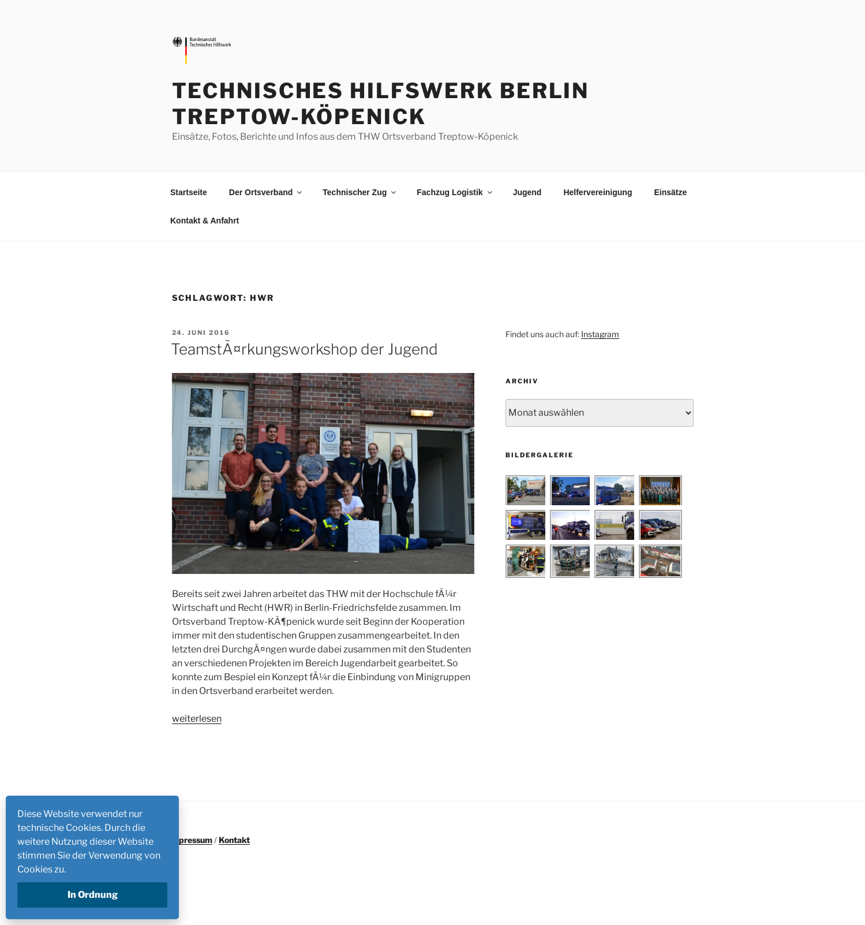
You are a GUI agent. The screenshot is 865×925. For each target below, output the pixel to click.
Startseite (188, 192)
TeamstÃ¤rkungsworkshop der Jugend (304, 349)
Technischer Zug (360, 192)
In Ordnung (93, 894)
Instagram (600, 334)
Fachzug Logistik (455, 192)
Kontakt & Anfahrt (204, 220)
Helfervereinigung (597, 192)
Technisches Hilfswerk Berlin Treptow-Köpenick (381, 103)
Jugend (527, 192)
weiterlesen (197, 718)
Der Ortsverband (266, 192)
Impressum (190, 840)
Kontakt (234, 840)
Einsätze (670, 192)
